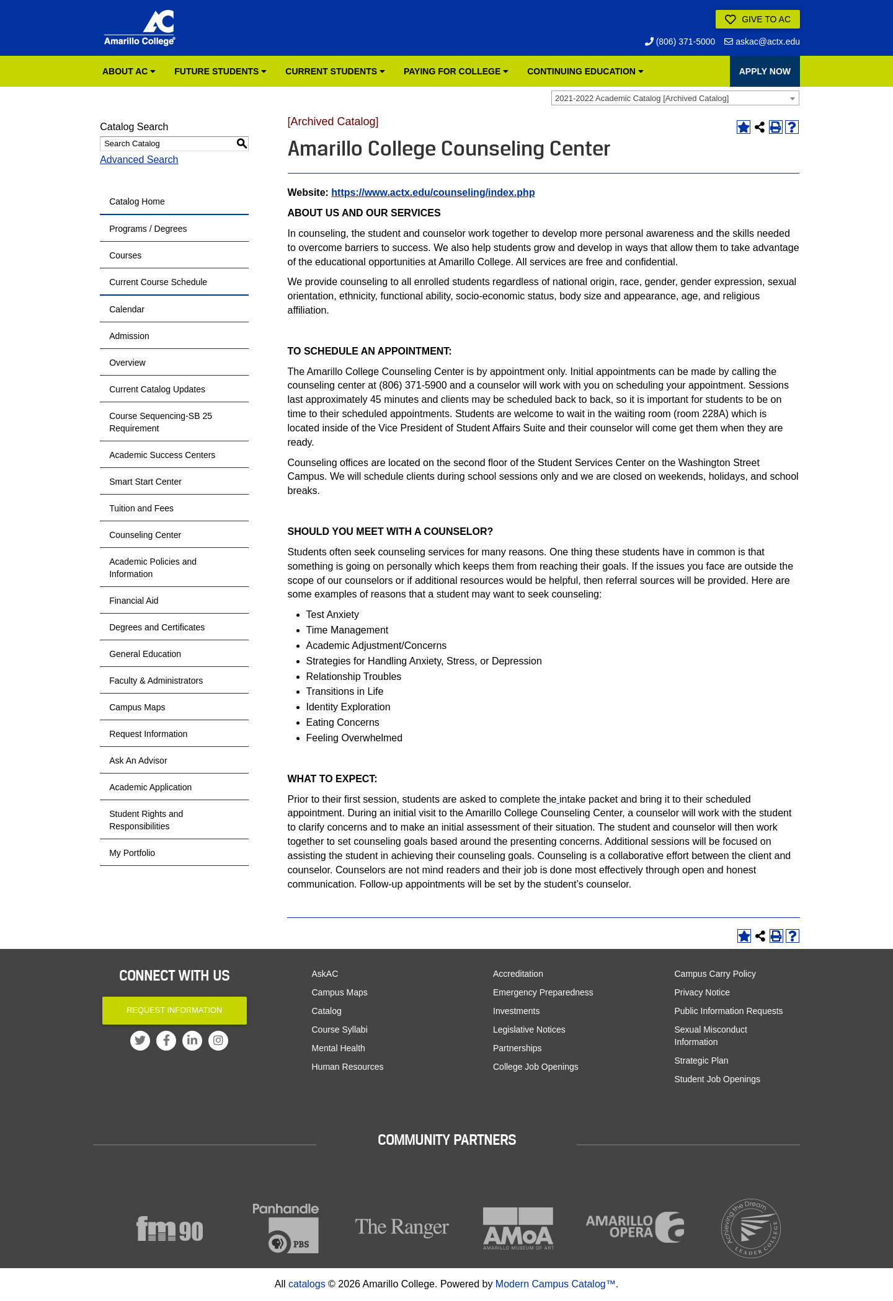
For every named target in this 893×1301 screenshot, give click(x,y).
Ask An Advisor (138, 760)
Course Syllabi (340, 1029)
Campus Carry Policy (715, 974)
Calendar (126, 309)
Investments (516, 1011)
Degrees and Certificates (157, 627)
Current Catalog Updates (157, 389)
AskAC (325, 974)
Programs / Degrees (148, 229)
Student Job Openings (718, 1079)
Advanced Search (139, 159)
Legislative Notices (529, 1029)
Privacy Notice (702, 992)
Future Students (220, 71)
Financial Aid (133, 601)
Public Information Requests (729, 1011)
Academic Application (150, 787)
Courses (125, 255)
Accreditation (518, 974)
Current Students (335, 71)
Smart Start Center (145, 482)
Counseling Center (145, 535)
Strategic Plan (702, 1060)
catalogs (307, 1284)
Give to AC (758, 19)
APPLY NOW (765, 71)
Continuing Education (585, 71)
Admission (129, 336)
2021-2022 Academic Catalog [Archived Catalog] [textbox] (642, 98)
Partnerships (517, 1048)
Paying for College (456, 71)
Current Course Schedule (158, 282)
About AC (129, 71)
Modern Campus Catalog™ (555, 1284)
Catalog (327, 1011)
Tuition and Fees (141, 508)
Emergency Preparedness (543, 992)
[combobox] (675, 97)
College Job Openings (536, 1067)
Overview (127, 363)
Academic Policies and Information (153, 568)
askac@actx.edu (762, 41)
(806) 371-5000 (680, 41)
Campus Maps (137, 707)
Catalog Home (137, 201)
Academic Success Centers (162, 455)
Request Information (148, 734)
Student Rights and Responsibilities (146, 820)
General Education (145, 654)
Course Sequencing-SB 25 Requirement (160, 422)
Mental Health (338, 1048)
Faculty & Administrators (156, 681)
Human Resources (348, 1067)
